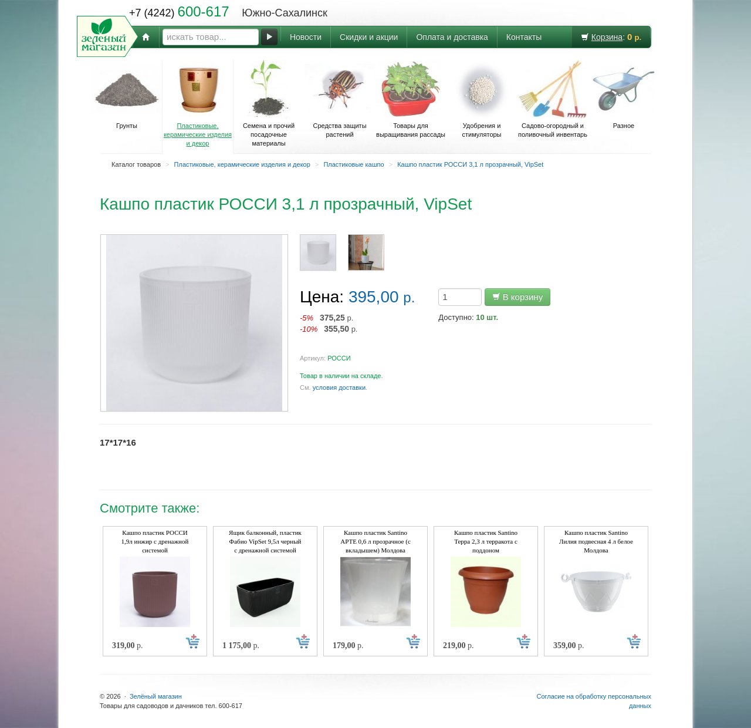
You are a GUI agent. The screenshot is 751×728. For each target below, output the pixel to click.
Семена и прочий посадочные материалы (269, 103)
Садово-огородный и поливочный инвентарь (552, 99)
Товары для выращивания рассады (411, 99)
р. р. (329, 323)
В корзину (517, 297)
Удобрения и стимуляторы (481, 99)
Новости (306, 37)
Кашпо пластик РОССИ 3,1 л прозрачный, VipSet (470, 164)
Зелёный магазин (156, 696)
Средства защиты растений (340, 99)
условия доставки (339, 387)
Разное (623, 94)
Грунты (127, 94)
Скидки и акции (369, 37)
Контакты (524, 37)
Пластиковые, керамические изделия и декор (198, 103)
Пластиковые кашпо (353, 164)
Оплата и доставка (452, 37)
